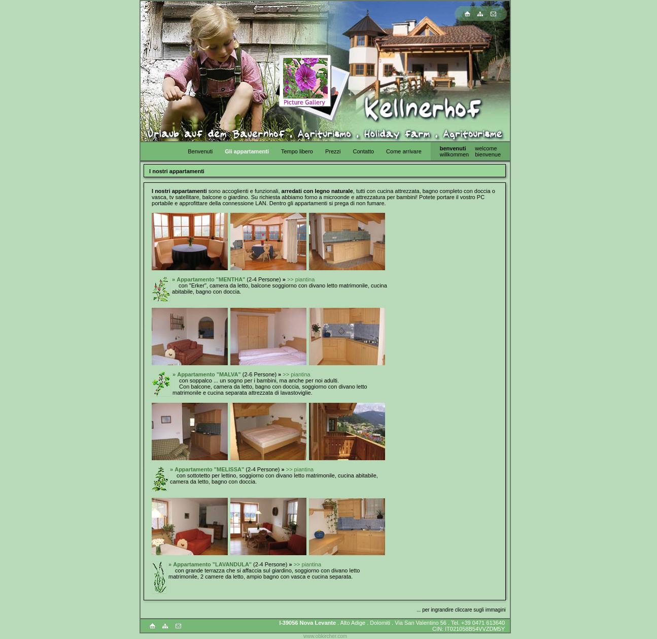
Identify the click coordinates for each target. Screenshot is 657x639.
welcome (486, 148)
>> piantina (301, 279)
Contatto (363, 151)
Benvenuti (200, 151)
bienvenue (488, 154)
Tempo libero (297, 151)
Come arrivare (404, 151)
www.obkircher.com (325, 636)
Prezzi (333, 151)
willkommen (454, 154)
